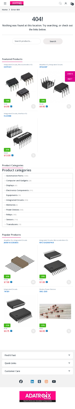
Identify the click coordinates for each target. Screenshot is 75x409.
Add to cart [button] (33, 106)
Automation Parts (12, 175)
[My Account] (65, 3)
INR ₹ (68, 79)
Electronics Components (15, 190)
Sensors (7, 219)
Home (4, 9)
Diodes (41, 289)
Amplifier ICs (43, 65)
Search (60, 3)
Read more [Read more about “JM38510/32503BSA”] (33, 282)
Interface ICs (22, 113)
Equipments (9, 195)
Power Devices (10, 209)
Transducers (10, 224)
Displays (8, 185)
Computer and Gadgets (15, 180)
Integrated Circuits (10, 65)
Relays (7, 214)
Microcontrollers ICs (25, 65)
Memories (8, 205)
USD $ (69, 73)
